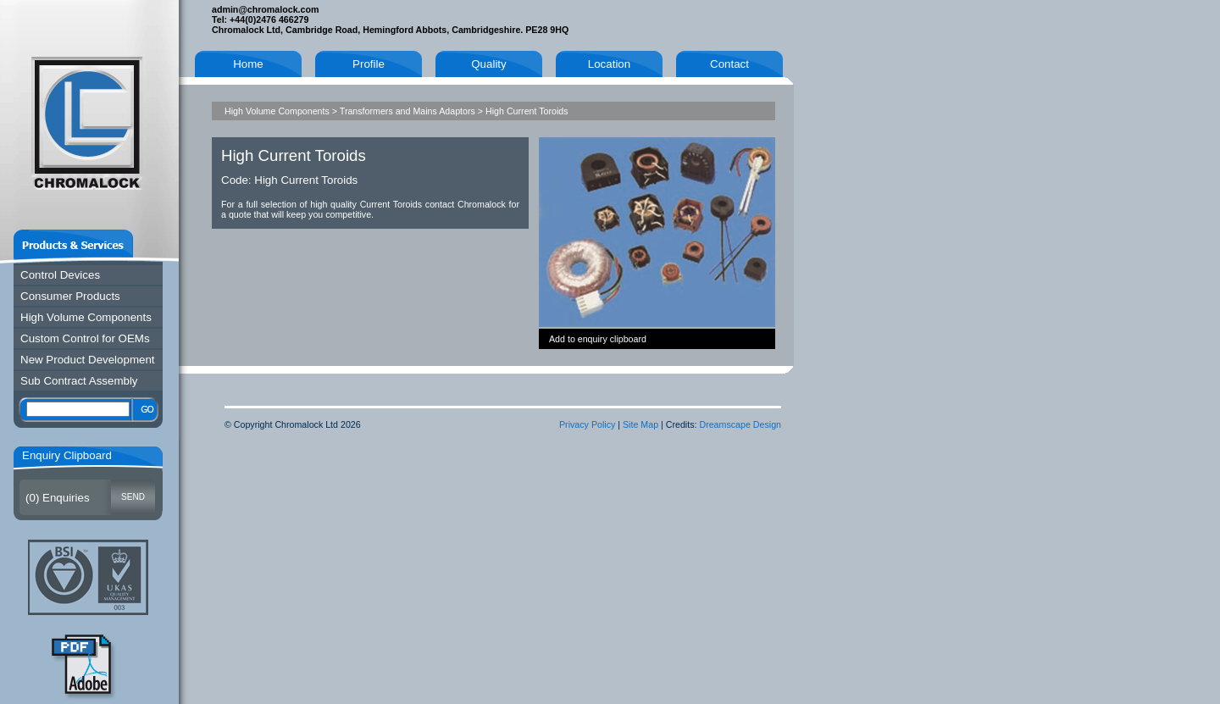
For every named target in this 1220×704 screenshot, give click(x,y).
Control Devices (60, 275)
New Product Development (87, 359)
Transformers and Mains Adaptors (407, 111)
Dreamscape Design (740, 424)
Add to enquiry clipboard (597, 339)
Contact (729, 64)
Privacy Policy (587, 424)
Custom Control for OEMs (85, 338)
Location (609, 64)
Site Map (640, 424)
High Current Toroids (526, 111)
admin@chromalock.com (265, 9)
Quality (488, 64)
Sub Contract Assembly (79, 380)
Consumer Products (70, 296)
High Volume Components (86, 317)
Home (248, 64)
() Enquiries (57, 497)
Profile (368, 64)
